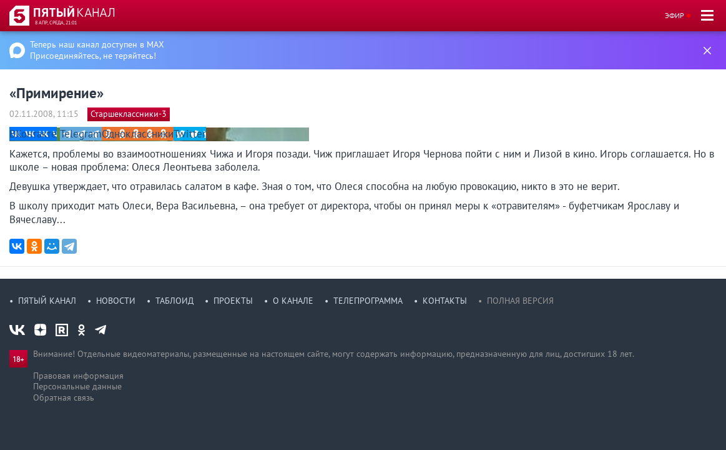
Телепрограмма (368, 300)
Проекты (233, 300)
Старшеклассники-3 (129, 113)
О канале (293, 300)
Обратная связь (63, 397)
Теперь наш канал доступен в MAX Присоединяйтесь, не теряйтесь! (97, 50)
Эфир (674, 15)
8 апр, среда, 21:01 (56, 22)
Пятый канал (47, 300)
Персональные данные (77, 386)
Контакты (445, 300)
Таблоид (174, 300)
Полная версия (520, 300)
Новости (115, 300)
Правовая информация (78, 375)
